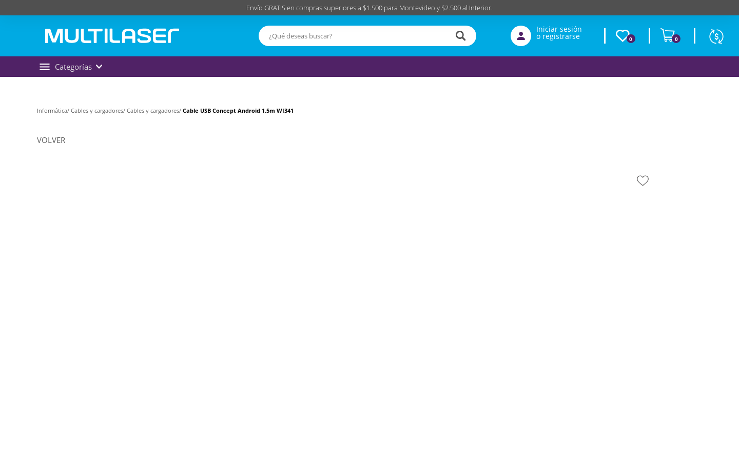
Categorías (71, 66)
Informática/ (54, 110)
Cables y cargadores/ (99, 110)
